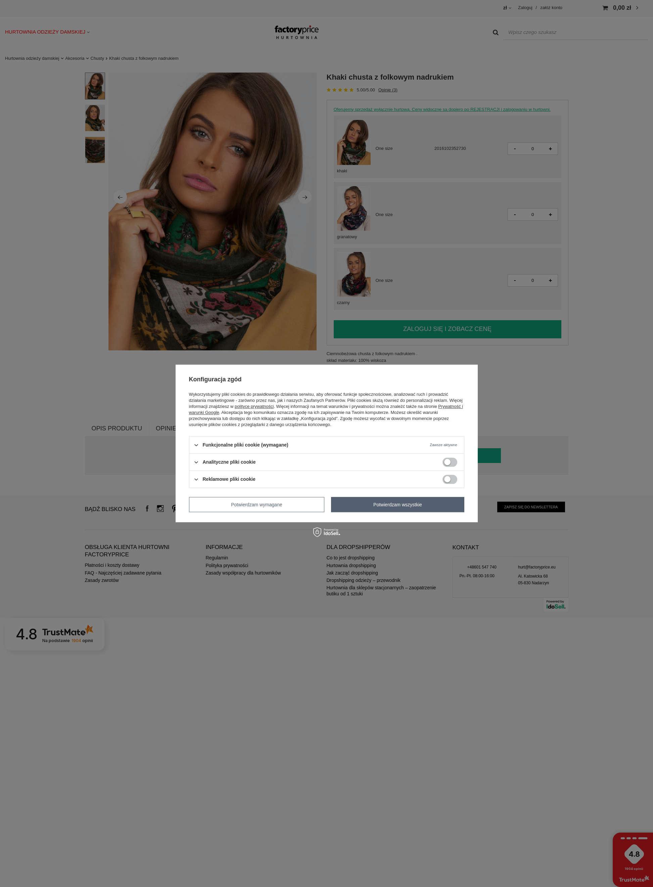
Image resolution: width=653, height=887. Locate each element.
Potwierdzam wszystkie (397, 504)
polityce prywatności (254, 406)
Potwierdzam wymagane (256, 504)
